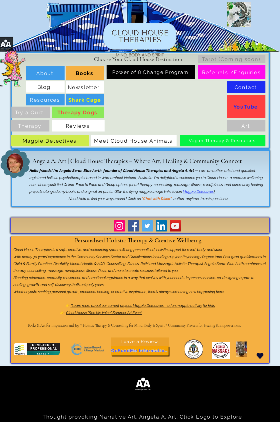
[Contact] (246, 87)
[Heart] (260, 356)
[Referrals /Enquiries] (231, 72)
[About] (45, 73)
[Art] (246, 125)
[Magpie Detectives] (50, 140)
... (7, 376)
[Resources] (45, 99)
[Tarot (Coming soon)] (231, 59)
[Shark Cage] (85, 99)
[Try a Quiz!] (30, 112)
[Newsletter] (85, 87)
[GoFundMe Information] (140, 351)
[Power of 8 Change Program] (151, 72)
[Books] (85, 73)
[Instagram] (119, 225)
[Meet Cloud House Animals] (134, 140)
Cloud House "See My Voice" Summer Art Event (104, 313)
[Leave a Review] (140, 341)
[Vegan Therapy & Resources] (222, 140)
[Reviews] (78, 125)
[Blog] (45, 87)
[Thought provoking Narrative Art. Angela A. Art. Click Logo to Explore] (143, 417)
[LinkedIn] (161, 225)
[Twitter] (147, 225)
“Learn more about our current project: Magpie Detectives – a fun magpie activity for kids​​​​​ (143, 305)
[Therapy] (30, 125)
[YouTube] (246, 106)
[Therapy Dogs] (78, 112)
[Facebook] (133, 225)
